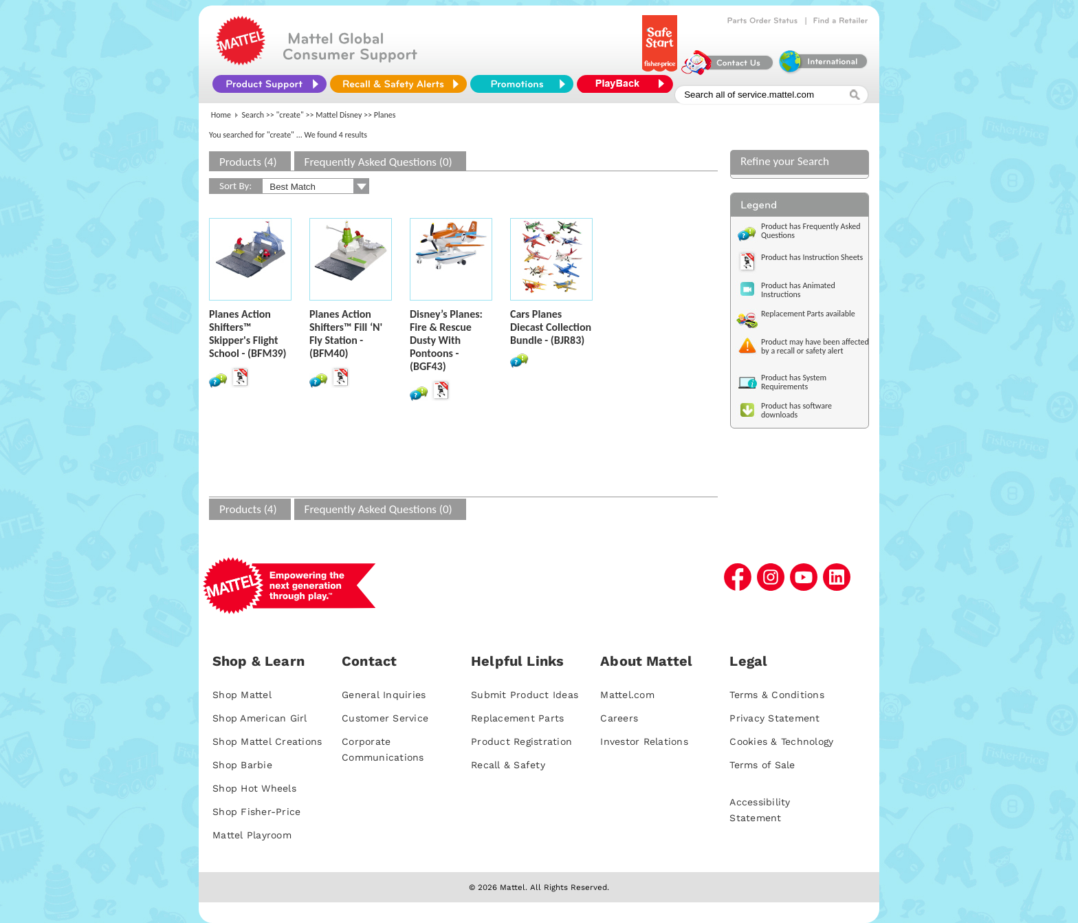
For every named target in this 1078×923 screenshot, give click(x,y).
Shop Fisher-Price (256, 811)
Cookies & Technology (781, 741)
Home (221, 115)
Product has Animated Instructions (798, 290)
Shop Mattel (242, 694)
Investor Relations (644, 741)
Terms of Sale (762, 764)
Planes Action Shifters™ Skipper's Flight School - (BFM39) (248, 333)
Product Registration (521, 741)
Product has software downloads (796, 410)
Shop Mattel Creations (267, 741)
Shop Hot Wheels (254, 788)
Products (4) (248, 162)
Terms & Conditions (776, 694)
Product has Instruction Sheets (812, 257)
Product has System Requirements (793, 382)
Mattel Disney (339, 115)
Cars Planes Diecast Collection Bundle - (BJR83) (550, 327)
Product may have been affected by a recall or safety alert (815, 346)
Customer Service (385, 718)
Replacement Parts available (808, 313)
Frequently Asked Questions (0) (378, 162)
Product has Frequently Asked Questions (811, 230)
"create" (290, 115)
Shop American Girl (259, 718)
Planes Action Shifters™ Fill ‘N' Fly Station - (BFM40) (345, 333)
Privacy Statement (774, 718)
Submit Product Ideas (524, 694)
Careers (619, 718)
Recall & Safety (508, 764)
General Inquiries (384, 694)
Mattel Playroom (252, 834)
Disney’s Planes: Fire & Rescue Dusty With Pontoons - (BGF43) (446, 340)
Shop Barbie (242, 764)
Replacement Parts (517, 718)
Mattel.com (627, 694)
